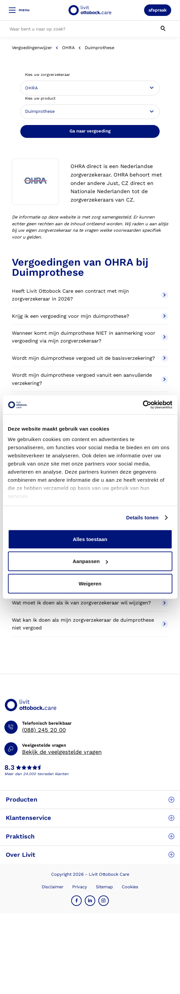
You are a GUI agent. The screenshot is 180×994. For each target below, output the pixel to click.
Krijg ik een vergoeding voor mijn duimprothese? (90, 316)
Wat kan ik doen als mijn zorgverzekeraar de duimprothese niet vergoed (90, 624)
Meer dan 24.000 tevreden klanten (36, 774)
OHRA (68, 47)
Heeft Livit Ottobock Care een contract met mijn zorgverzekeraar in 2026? (90, 295)
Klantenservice (90, 817)
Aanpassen (90, 561)
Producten (90, 799)
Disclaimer (52, 886)
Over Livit (90, 854)
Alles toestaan (90, 539)
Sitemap (104, 886)
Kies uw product (40, 98)
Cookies (130, 886)
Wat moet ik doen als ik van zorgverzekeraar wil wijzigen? (90, 603)
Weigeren (90, 583)
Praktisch (90, 836)
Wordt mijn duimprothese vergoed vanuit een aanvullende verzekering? (90, 379)
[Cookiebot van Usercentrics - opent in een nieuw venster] (142, 404)
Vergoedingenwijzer (32, 47)
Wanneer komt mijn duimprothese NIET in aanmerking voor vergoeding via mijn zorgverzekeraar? (90, 337)
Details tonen (142, 517)
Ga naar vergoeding (90, 130)
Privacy (79, 886)
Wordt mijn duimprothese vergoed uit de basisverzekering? (90, 358)
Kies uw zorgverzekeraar (47, 75)
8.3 (9, 767)
